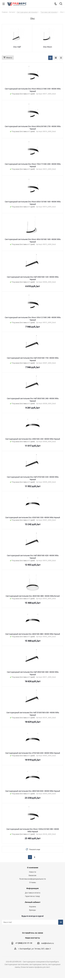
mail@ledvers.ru (47, 943)
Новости (32, 872)
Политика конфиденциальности (32, 879)
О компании (32, 867)
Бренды (32, 910)
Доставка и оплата (32, 893)
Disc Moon (47, 47)
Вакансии (32, 875)
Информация (32, 888)
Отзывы (32, 882)
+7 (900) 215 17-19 (23, 943)
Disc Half (17, 47)
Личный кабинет (32, 902)
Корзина (32, 907)
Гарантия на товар (32, 896)
